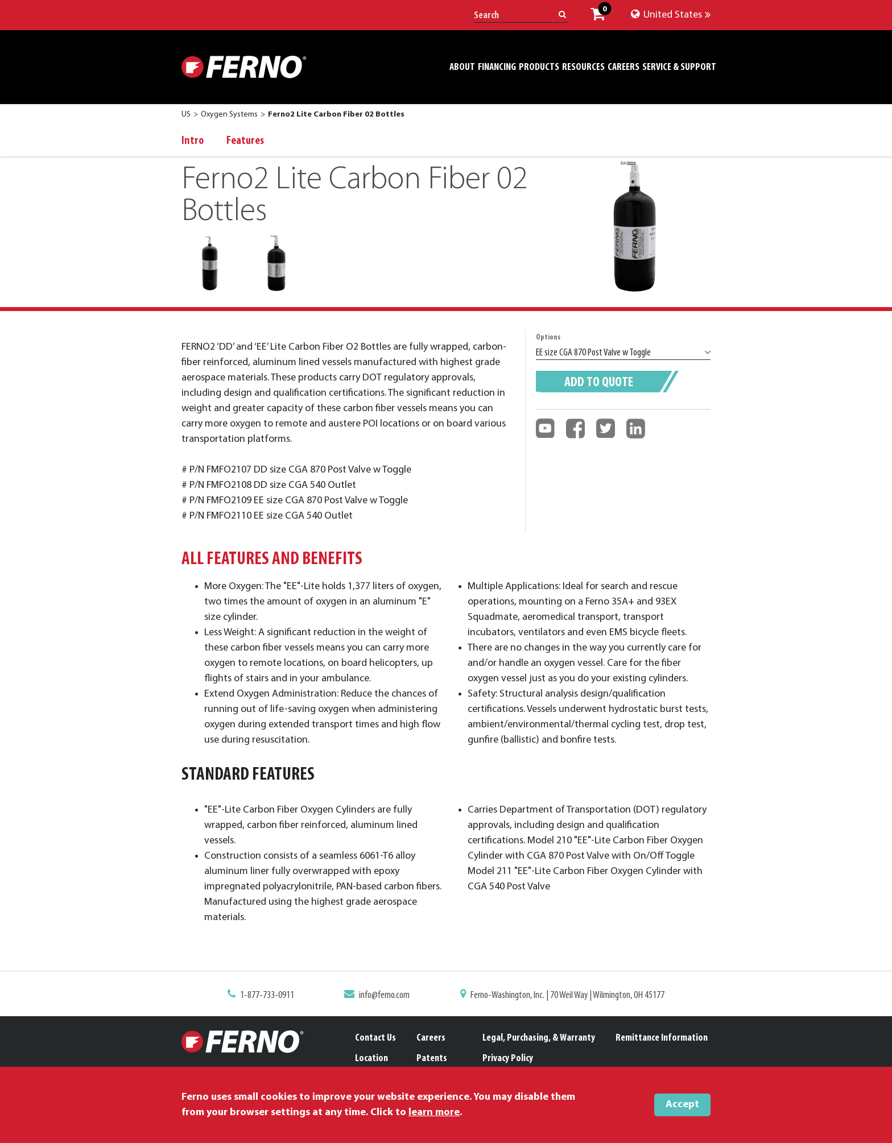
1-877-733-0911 (275, 996)
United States (671, 15)
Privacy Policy (507, 1058)
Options (548, 337)
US (186, 114)
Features (245, 141)
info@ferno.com (387, 996)
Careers (430, 1038)
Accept (682, 1104)
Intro (192, 141)
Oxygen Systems (229, 114)
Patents (431, 1058)
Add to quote (598, 383)
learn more (434, 1112)
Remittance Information (662, 1038)
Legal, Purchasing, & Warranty (538, 1038)
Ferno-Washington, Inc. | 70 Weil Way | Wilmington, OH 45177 (562, 996)
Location (371, 1058)
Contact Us (375, 1038)
